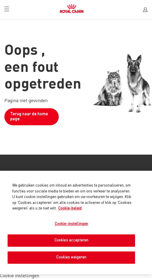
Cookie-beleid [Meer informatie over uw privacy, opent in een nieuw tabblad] (70, 208)
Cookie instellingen (19, 276)
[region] (76, 222)
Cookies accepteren (71, 240)
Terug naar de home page (29, 116)
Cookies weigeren (71, 257)
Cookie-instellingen (71, 224)
